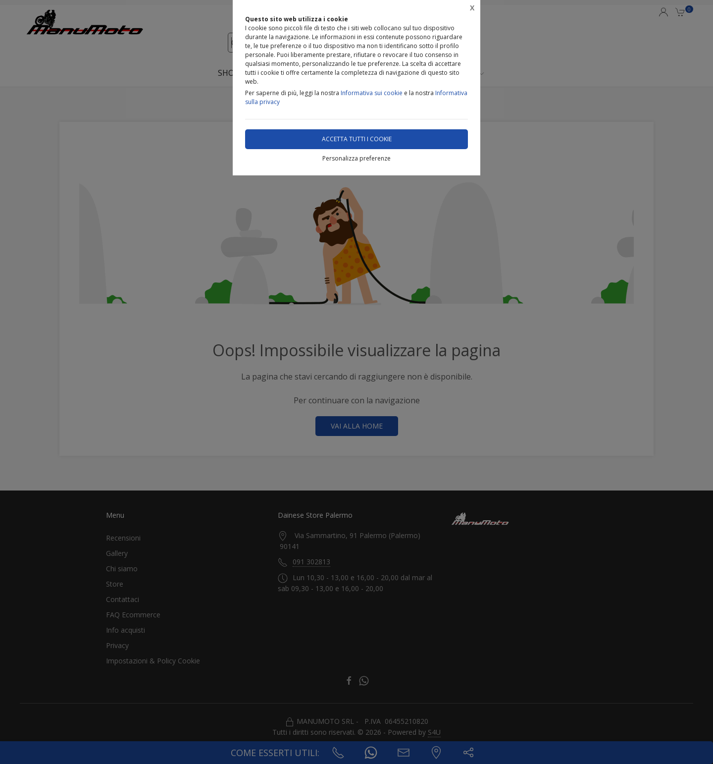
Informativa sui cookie (372, 93)
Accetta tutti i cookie (357, 139)
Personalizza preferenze (356, 158)
